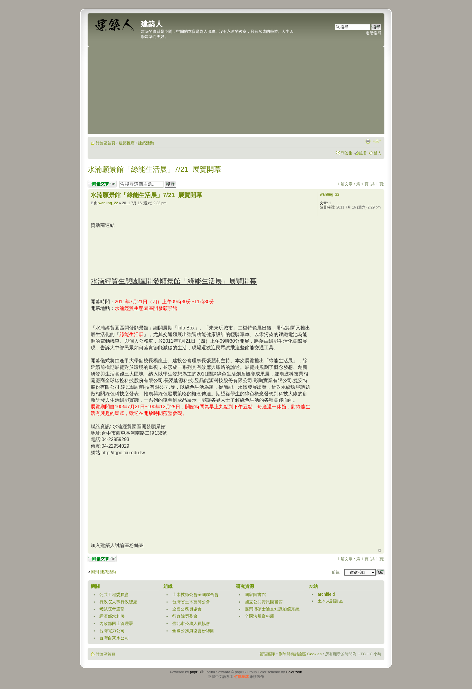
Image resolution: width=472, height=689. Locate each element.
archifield (326, 594)
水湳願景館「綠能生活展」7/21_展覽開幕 (154, 169)
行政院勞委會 (184, 616)
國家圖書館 (255, 594)
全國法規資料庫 (259, 616)
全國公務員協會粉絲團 (193, 630)
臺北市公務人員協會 (191, 623)
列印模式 (368, 141)
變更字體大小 (377, 141)
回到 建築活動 (103, 572)
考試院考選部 (112, 609)
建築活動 (146, 143)
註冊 (363, 153)
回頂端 (379, 550)
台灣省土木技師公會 (191, 601)
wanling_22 (108, 203)
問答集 (346, 153)
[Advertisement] (236, 92)
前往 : (337, 572)
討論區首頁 (105, 143)
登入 (377, 153)
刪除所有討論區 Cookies (300, 654)
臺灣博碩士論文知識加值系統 (272, 609)
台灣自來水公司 (114, 637)
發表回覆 (102, 183)
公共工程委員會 (114, 594)
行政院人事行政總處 (118, 601)
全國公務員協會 (187, 609)
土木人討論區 (330, 600)
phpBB (195, 672)
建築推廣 (127, 143)
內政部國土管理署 (116, 623)
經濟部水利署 (112, 616)
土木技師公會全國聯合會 (195, 594)
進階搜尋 (373, 33)
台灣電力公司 (112, 630)
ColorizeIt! (294, 672)
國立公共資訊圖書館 (264, 601)
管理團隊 (267, 654)
